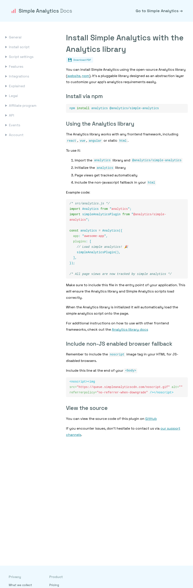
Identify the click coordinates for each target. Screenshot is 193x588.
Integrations (19, 76)
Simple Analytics (41, 11)
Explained (17, 86)
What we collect (20, 585)
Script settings (21, 56)
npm (85, 76)
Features (16, 66)
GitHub (151, 421)
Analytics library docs (130, 332)
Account (16, 135)
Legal (13, 96)
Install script (19, 47)
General (15, 37)
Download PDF (79, 60)
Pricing (54, 585)
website (73, 76)
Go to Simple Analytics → (159, 10)
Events (14, 125)
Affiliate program (22, 105)
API (11, 115)
